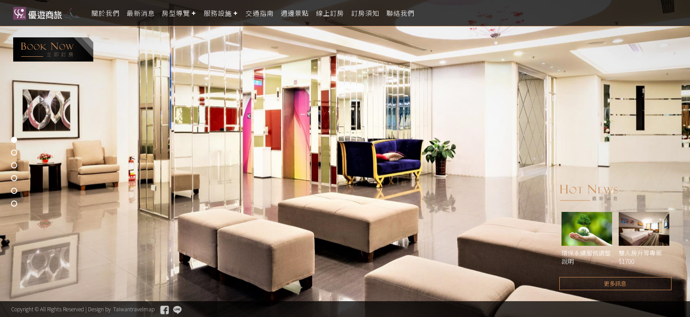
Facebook (164, 310)
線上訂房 (330, 13)
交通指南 (260, 13)
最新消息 (141, 13)
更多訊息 (615, 283)
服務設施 (218, 13)
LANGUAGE (678, 13)
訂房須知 (365, 13)
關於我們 (106, 13)
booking (53, 49)
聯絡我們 (400, 13)
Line (177, 310)
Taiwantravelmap (133, 309)
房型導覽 (176, 13)
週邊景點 (295, 13)
